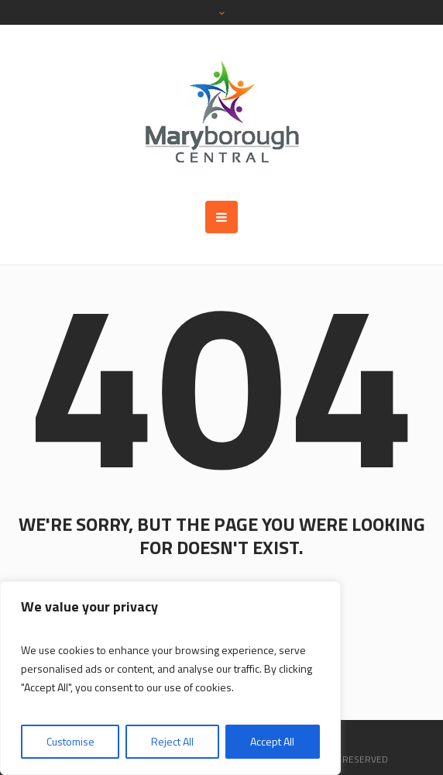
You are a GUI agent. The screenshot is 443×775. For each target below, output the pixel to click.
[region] (170, 678)
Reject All (172, 741)
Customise (70, 741)
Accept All (272, 741)
